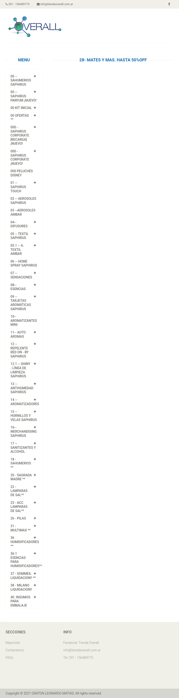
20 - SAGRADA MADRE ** (21, 477)
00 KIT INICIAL (21, 108)
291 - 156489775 (17, 4)
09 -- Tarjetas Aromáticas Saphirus (20, 303)
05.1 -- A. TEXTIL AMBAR (17, 250)
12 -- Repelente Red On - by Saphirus (19, 350)
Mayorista (13, 643)
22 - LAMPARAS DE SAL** (19, 491)
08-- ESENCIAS (18, 287)
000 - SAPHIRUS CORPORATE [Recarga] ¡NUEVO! (19, 135)
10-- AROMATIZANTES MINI (23, 320)
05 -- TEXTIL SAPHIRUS (19, 236)
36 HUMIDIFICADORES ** (24, 542)
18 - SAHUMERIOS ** (20, 463)
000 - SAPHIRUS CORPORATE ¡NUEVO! (19, 157)
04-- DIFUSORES (19, 224)
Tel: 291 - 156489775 (78, 657)
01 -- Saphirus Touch (18, 187)
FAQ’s (10, 657)
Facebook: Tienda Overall (81, 643)
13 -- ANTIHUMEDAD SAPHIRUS (21, 388)
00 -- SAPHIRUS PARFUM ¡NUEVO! (23, 96)
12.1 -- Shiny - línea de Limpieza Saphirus (20, 370)
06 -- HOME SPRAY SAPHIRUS (23, 263)
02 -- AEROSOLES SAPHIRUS (23, 201)
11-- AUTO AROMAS (18, 334)
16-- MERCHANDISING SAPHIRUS (23, 431)
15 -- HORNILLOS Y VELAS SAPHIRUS (23, 416)
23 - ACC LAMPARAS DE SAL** (19, 507)
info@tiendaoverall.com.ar (55, 4)
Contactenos (15, 650)
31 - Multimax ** (20, 528)
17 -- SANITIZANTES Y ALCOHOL (23, 448)
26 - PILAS (18, 518)
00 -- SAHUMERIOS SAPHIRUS (20, 80)
